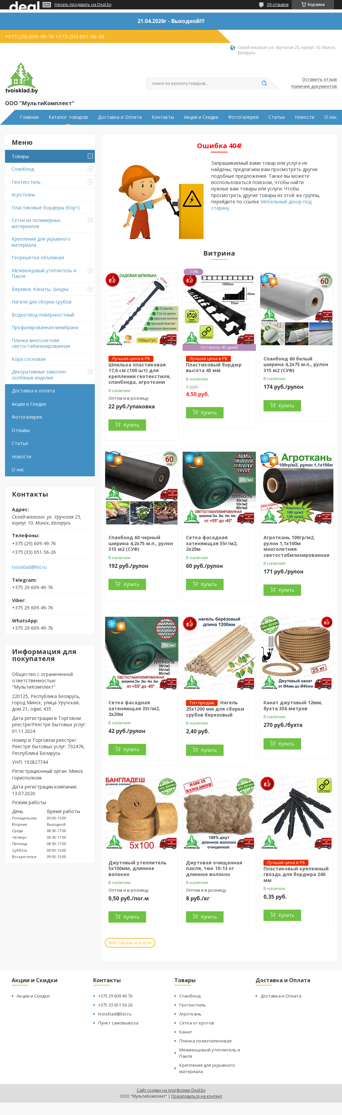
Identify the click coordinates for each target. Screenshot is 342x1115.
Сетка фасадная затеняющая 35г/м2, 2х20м (134, 708)
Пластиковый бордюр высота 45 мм (214, 367)
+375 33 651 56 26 (115, 1005)
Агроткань (23, 194)
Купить (131, 425)
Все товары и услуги (130, 943)
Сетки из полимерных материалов (36, 223)
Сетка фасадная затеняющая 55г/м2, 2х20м (212, 543)
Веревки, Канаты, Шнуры (40, 289)
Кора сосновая (29, 359)
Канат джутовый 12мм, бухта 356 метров (292, 705)
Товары (20, 156)
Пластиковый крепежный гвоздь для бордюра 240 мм (296, 874)
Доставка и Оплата (120, 117)
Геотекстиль (26, 182)
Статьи (276, 117)
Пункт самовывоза (118, 1023)
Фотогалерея (243, 117)
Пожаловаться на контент (196, 1096)
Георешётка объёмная (38, 257)
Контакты (163, 117)
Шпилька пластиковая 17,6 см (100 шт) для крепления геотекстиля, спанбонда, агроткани (139, 373)
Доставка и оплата (33, 390)
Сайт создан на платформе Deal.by (171, 1090)
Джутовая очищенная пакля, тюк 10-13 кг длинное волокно (214, 868)
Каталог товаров (68, 117)
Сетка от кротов (196, 1023)
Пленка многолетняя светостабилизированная (41, 343)
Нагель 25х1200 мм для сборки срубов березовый (215, 708)
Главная (29, 117)
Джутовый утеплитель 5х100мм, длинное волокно (137, 868)
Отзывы (21, 430)
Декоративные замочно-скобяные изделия (40, 374)
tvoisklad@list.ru (29, 567)
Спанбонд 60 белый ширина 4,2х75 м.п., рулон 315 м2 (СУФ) (295, 364)
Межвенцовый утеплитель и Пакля (44, 273)
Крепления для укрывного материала (41, 242)
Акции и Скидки (201, 117)
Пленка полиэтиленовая (205, 1041)
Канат (185, 1032)
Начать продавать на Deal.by (83, 4)
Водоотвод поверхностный (43, 315)
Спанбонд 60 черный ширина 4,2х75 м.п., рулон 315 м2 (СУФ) (140, 543)
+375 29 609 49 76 (115, 996)
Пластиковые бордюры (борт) (46, 207)
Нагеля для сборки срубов (42, 302)
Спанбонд (23, 169)
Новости (304, 117)
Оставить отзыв (319, 79)
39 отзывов (277, 4)
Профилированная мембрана (45, 327)
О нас (330, 117)
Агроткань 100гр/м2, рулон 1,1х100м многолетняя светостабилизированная (296, 546)
